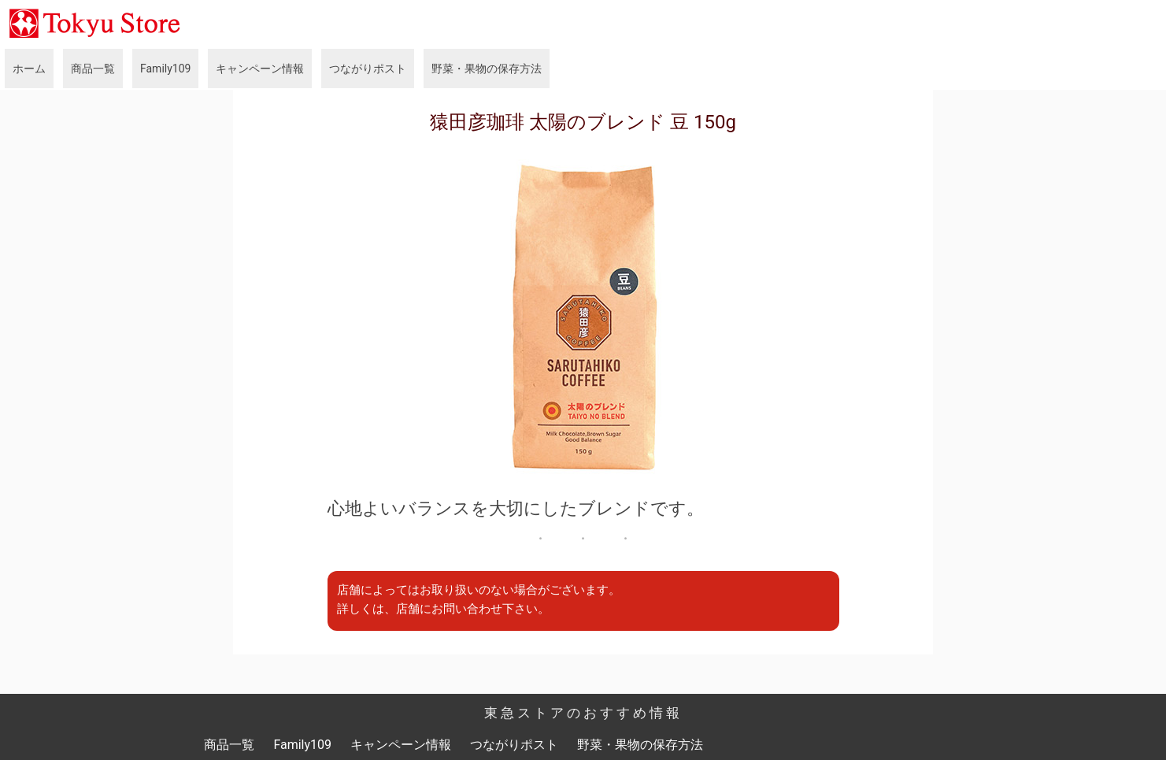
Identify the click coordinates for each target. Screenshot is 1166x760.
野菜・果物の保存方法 (486, 68)
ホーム (29, 68)
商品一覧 (93, 68)
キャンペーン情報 (260, 68)
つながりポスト (367, 68)
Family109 (165, 68)
